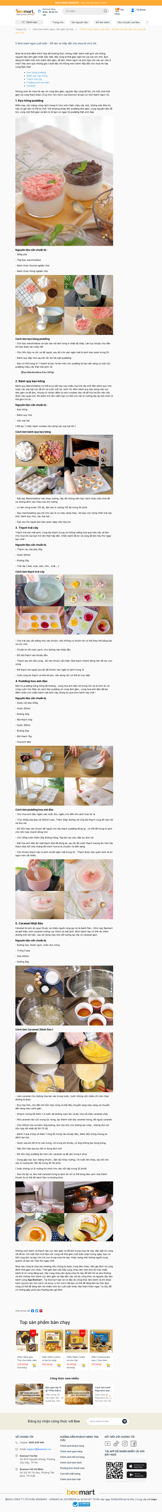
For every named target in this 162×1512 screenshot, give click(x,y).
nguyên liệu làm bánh (32, 1283)
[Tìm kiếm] (105, 10)
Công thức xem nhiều (64, 1378)
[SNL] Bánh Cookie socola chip (76, 1359)
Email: (35, 1449)
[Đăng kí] (124, 1421)
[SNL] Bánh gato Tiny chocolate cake (27, 1359)
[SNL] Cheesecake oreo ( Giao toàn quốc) (100, 1359)
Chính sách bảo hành (71, 1462)
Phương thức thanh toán (72, 1468)
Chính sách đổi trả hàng (72, 1457)
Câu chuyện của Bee (128, 22)
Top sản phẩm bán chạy (45, 1322)
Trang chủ (58, 22)
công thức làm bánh (52, 94)
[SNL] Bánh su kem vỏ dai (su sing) (51, 1359)
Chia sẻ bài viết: (22, 1310)
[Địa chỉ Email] (108, 1421)
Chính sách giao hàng (71, 1451)
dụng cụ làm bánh (57, 1283)
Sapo (154, 1499)
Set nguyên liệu (79, 22)
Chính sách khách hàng (72, 1445)
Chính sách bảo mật (70, 1479)
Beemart (72, 94)
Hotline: (32, 1442)
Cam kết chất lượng (70, 1473)
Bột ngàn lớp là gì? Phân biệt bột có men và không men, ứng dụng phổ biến (54, 1389)
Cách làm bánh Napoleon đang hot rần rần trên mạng (103, 1389)
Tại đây (104, 1286)
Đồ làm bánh (102, 22)
